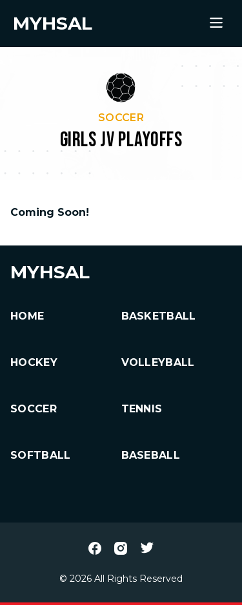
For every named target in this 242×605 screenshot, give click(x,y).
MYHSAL (50, 272)
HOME (27, 316)
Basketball (158, 316)
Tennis (142, 409)
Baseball (151, 455)
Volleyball (158, 362)
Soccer (33, 409)
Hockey (33, 362)
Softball (40, 455)
